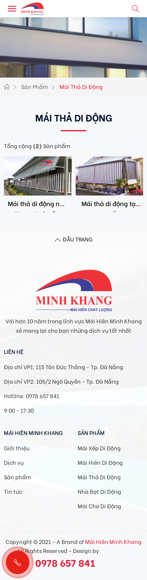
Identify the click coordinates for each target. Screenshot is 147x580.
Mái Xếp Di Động (99, 448)
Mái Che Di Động (99, 506)
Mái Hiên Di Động (100, 462)
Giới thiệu (16, 448)
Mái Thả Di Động (99, 477)
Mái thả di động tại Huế (109, 205)
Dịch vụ (14, 462)
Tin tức (13, 491)
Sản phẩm (17, 477)
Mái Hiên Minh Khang (113, 541)
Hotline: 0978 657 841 (31, 396)
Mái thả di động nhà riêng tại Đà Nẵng (37, 205)
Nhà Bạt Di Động (99, 491)
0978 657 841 (65, 562)
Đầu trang (73, 240)
